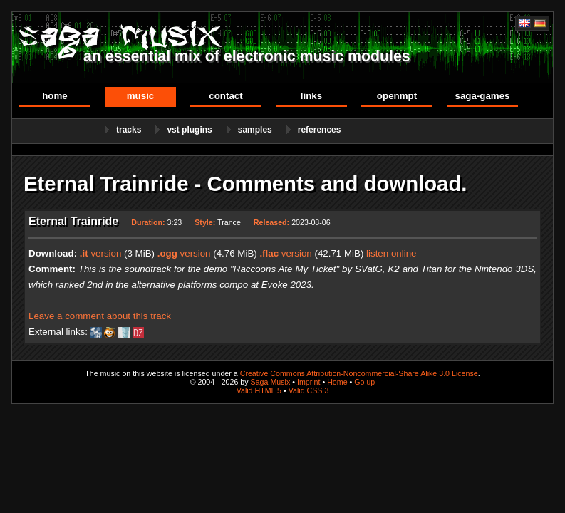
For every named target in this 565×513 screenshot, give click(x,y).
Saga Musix (271, 382)
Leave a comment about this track (99, 316)
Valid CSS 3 (309, 390)
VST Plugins (189, 130)
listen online (391, 253)
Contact (225, 95)
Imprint (309, 382)
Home (55, 95)
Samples (255, 130)
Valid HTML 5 (259, 390)
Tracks (128, 130)
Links (311, 95)
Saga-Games (482, 95)
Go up (364, 382)
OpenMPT (397, 95)
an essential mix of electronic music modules (246, 56)
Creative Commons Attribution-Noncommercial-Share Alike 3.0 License (359, 373)
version (101, 253)
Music (141, 95)
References (319, 130)
